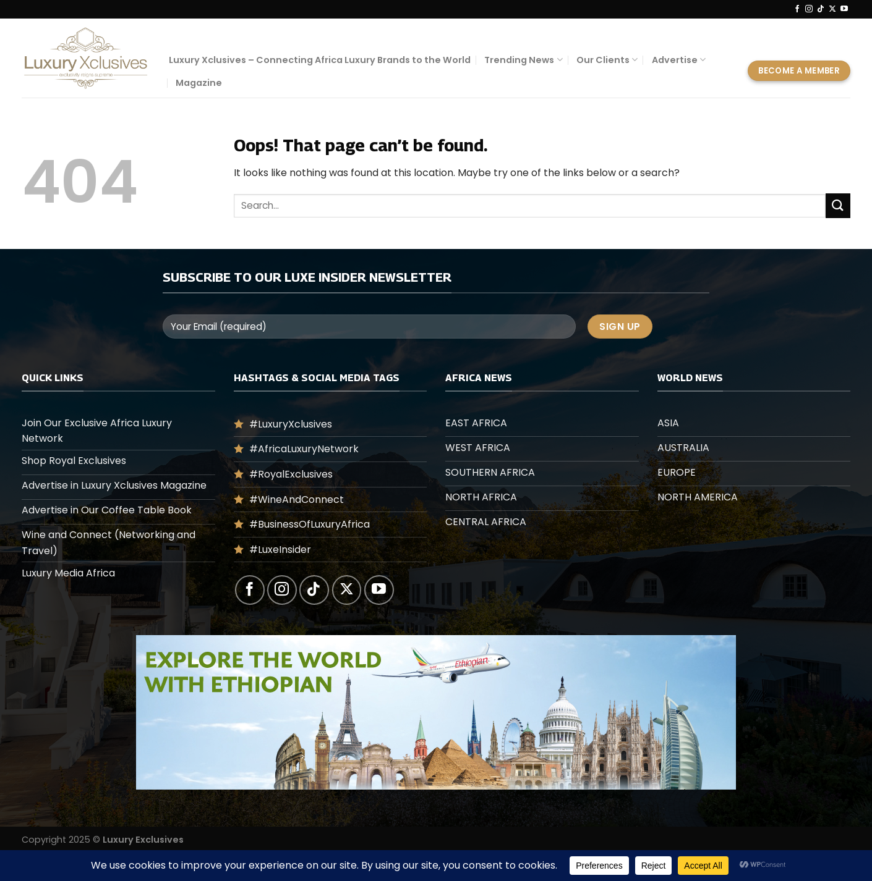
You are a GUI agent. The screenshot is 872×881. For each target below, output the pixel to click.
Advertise (679, 60)
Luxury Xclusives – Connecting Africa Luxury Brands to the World (320, 60)
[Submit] (838, 205)
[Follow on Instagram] (809, 9)
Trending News (523, 60)
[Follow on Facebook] (797, 9)
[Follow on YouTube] (844, 9)
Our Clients (607, 60)
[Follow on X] (832, 9)
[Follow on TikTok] (820, 9)
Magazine (199, 83)
